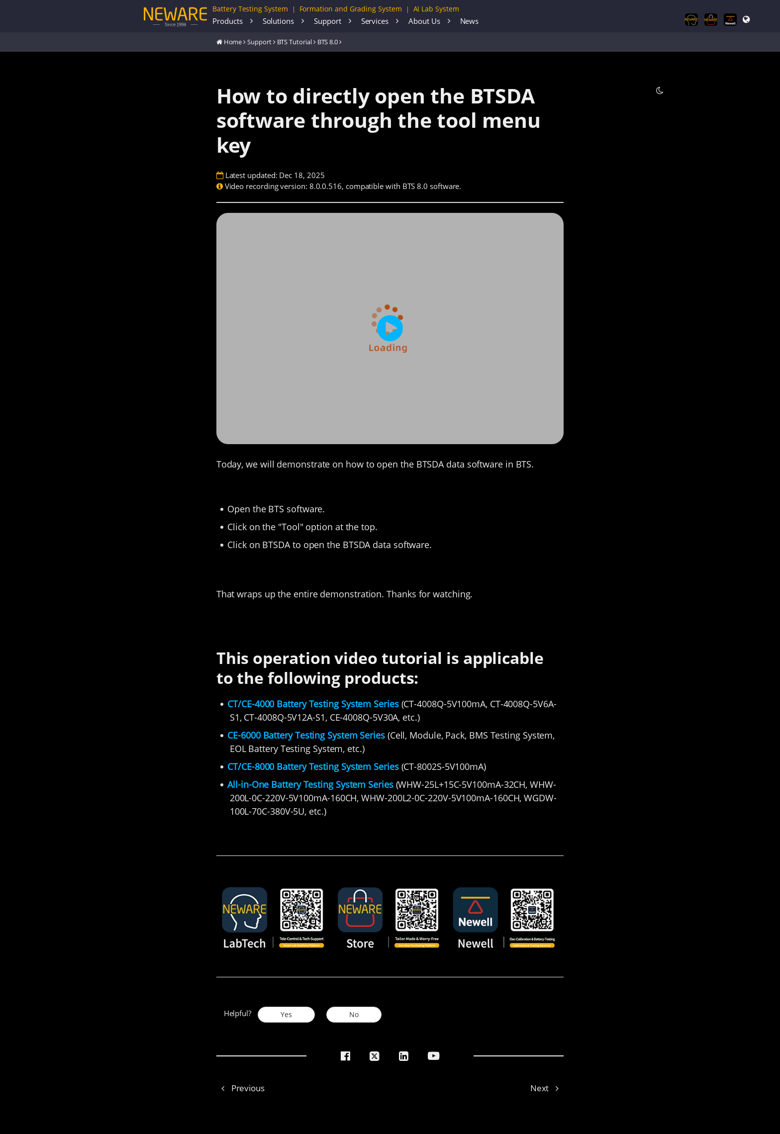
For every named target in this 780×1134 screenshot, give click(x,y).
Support (327, 21)
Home (233, 41)
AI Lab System (436, 8)
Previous (240, 1088)
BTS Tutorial (294, 41)
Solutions (278, 21)
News (469, 21)
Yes (286, 1014)
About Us (424, 21)
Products (227, 21)
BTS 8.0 (327, 41)
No (354, 1014)
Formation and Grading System (350, 8)
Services (375, 21)
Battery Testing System (250, 8)
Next (547, 1088)
